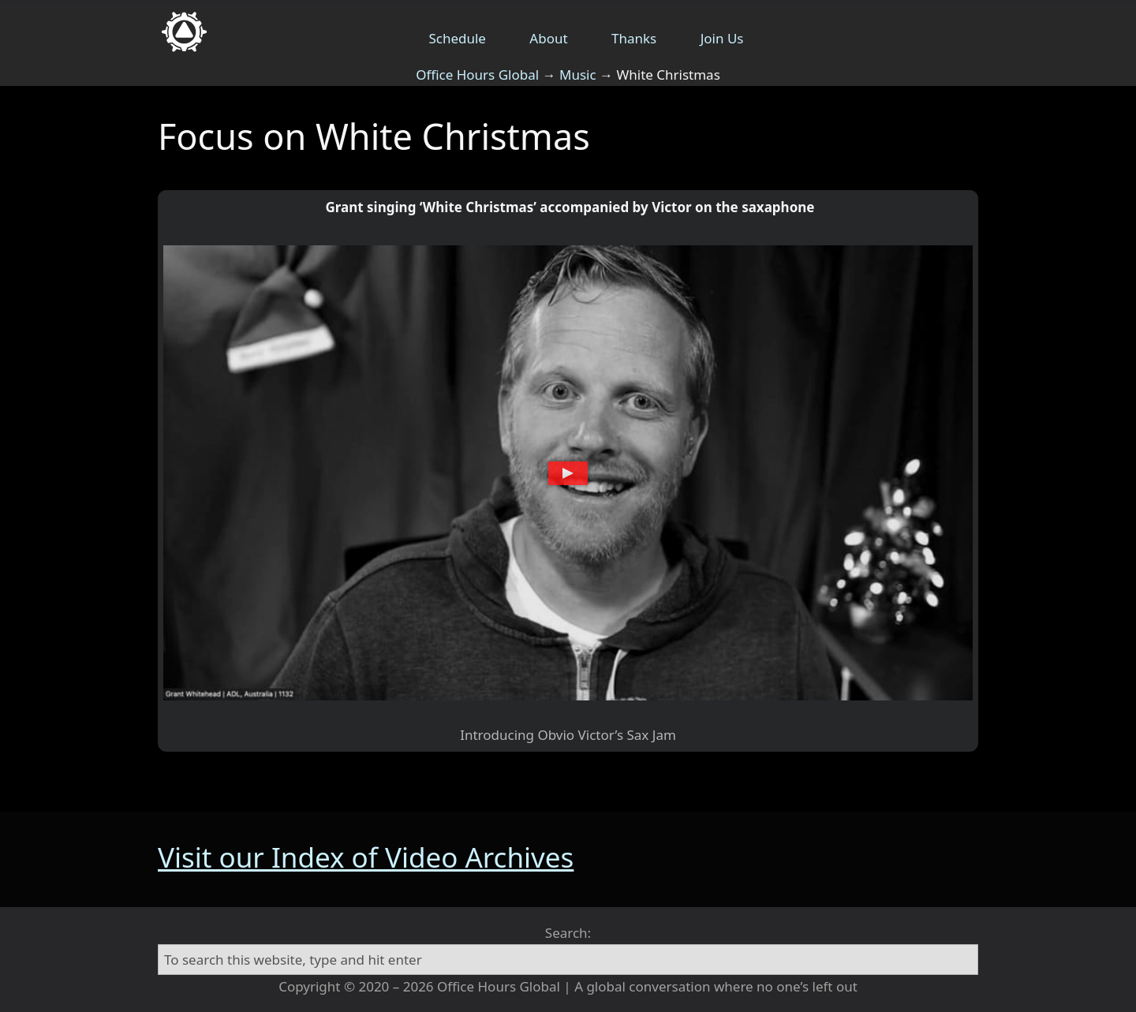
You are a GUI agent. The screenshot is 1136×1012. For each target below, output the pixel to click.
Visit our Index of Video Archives (366, 857)
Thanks (633, 38)
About (548, 38)
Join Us (722, 38)
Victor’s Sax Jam (627, 735)
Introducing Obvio (517, 735)
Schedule (457, 38)
